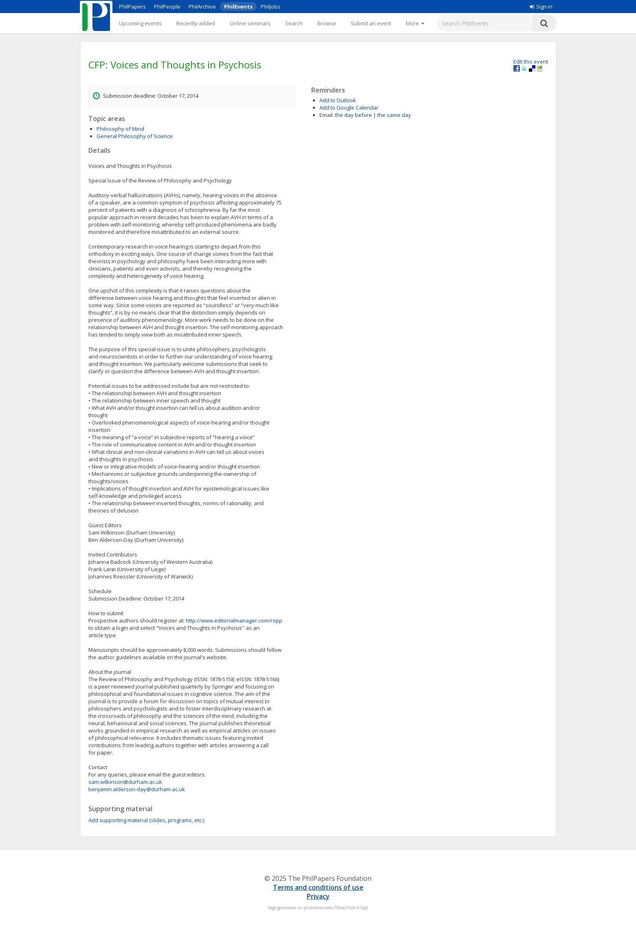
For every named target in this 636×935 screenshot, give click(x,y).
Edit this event (530, 61)
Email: (326, 115)
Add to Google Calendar (349, 107)
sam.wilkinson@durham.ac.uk (125, 781)
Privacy (318, 896)
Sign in (541, 6)
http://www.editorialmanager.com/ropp (234, 620)
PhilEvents (238, 6)
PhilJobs (270, 6)
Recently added (195, 23)
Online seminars (250, 23)
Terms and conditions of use (318, 887)
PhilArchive (202, 6)
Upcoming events (140, 23)
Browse (326, 23)
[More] (415, 23)
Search (294, 23)
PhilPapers (132, 6)
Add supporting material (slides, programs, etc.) (146, 820)
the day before (353, 115)
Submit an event (371, 23)
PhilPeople (167, 6)
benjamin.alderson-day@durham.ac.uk (136, 789)
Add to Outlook (337, 100)
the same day (394, 115)
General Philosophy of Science (135, 136)
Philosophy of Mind (120, 128)
